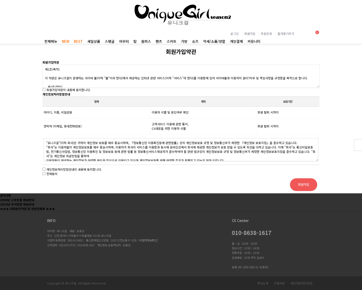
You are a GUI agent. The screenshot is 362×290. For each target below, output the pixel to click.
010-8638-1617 (252, 233)
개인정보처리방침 (301, 283)
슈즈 (195, 41)
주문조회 (266, 33)
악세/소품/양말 (214, 41)
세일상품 (93, 41)
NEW (65, 41)
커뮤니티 (253, 41)
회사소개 (262, 283)
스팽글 (110, 41)
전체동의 (51, 174)
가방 (184, 41)
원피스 (146, 41)
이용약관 (279, 283)
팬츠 (159, 41)
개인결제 (236, 41)
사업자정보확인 (148, 240)
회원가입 (249, 33)
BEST (78, 41)
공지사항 (5, 195)
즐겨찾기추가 (286, 33)
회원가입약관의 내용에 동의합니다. (68, 90)
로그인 (234, 33)
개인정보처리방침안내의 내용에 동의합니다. (74, 169)
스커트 (171, 41)
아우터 (124, 41)
